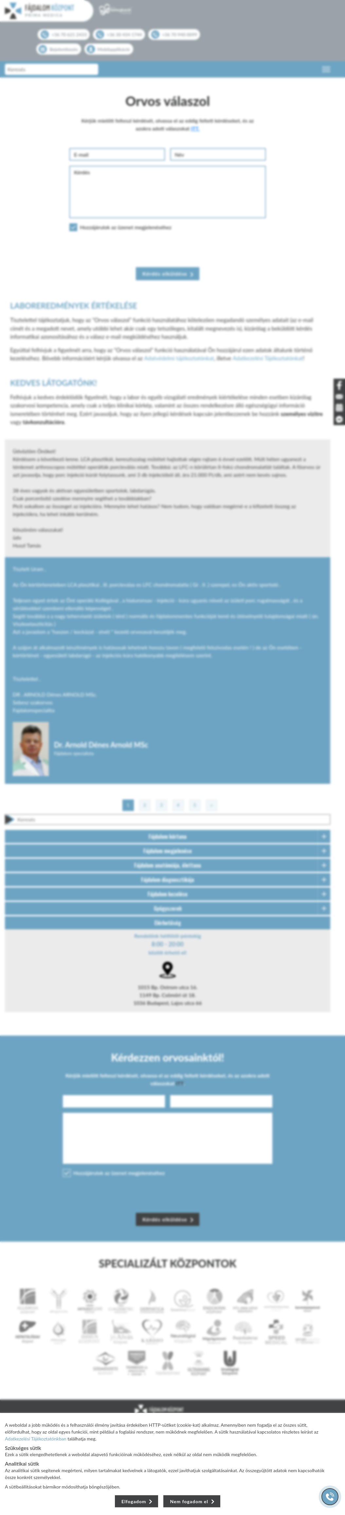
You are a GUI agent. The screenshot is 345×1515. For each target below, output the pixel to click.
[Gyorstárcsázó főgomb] (329, 1496)
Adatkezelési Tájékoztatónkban (35, 1438)
